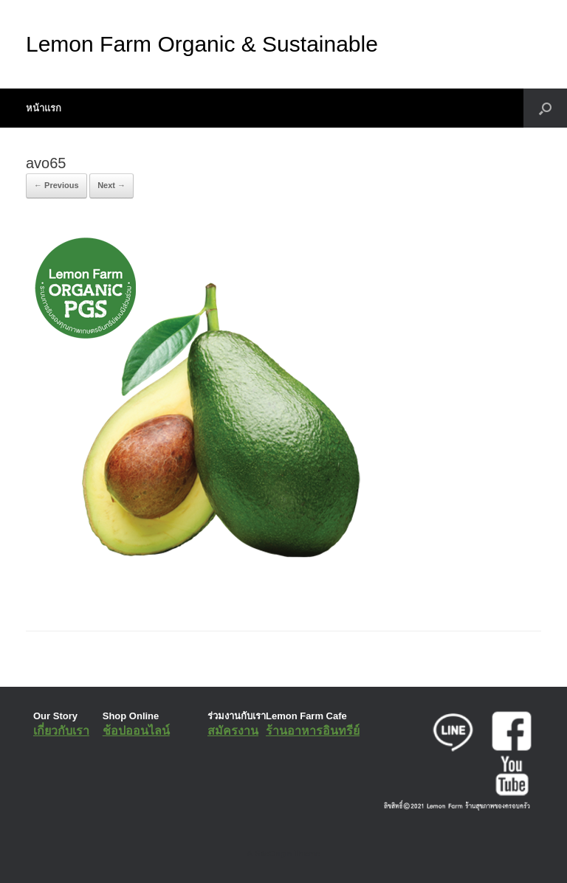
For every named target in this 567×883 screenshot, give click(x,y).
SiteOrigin (273, 853)
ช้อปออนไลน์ (136, 730)
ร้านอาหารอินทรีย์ (313, 730)
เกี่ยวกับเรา (61, 730)
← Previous (56, 185)
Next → (111, 185)
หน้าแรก (43, 108)
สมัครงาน (232, 730)
